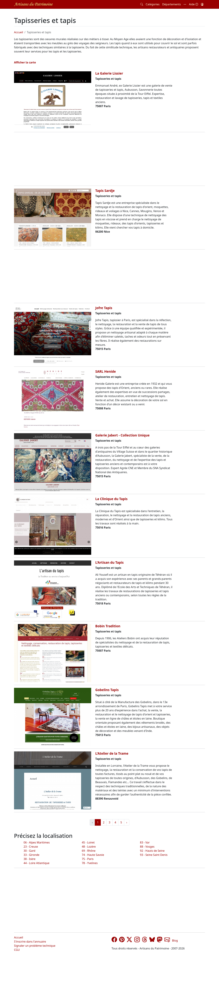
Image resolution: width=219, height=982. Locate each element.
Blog (175, 940)
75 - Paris (88, 859)
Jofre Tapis (103, 308)
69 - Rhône (88, 851)
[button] (185, 4)
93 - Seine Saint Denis (154, 855)
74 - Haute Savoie (93, 855)
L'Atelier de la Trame (111, 753)
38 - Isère (29, 859)
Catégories (153, 4)
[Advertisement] (109, 159)
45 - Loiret (88, 842)
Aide (193, 4)
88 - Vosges (147, 846)
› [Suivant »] (126, 822)
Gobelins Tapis (107, 689)
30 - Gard (29, 851)
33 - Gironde (31, 855)
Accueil (18, 32)
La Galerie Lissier (109, 73)
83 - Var (145, 842)
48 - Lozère (89, 846)
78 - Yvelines (90, 863)
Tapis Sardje (105, 190)
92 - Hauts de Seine (152, 851)
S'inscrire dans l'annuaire (30, 941)
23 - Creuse (31, 846)
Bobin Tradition (107, 626)
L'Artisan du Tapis (109, 562)
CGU (17, 950)
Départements (171, 4)
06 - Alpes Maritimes (37, 842)
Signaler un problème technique (34, 946)
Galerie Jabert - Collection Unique (122, 435)
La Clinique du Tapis (111, 498)
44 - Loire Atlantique (36, 863)
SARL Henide (105, 371)
